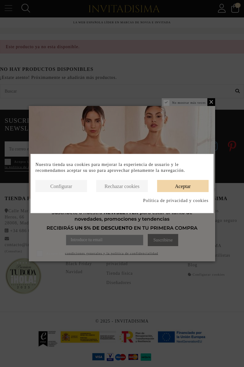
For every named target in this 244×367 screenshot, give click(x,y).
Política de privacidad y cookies (176, 200)
